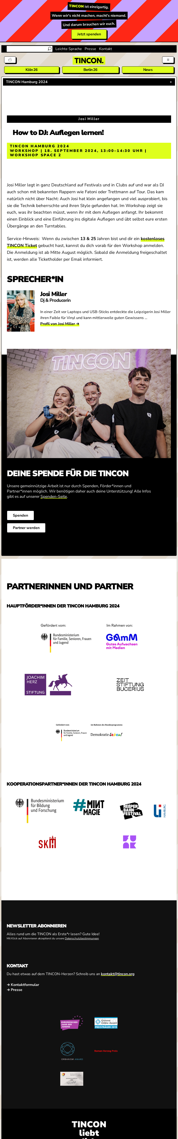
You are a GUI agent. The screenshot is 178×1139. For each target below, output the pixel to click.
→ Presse (14, 990)
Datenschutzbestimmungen (82, 938)
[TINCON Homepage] (89, 60)
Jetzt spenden (89, 34)
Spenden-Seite (53, 496)
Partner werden (26, 527)
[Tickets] (10, 59)
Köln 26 (31, 69)
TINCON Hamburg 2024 (27, 81)
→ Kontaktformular (23, 985)
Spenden (20, 515)
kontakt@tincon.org (118, 974)
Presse (90, 48)
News (147, 69)
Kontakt (105, 48)
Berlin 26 (90, 69)
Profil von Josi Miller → (59, 323)
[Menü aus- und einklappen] (168, 59)
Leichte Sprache (68, 48)
